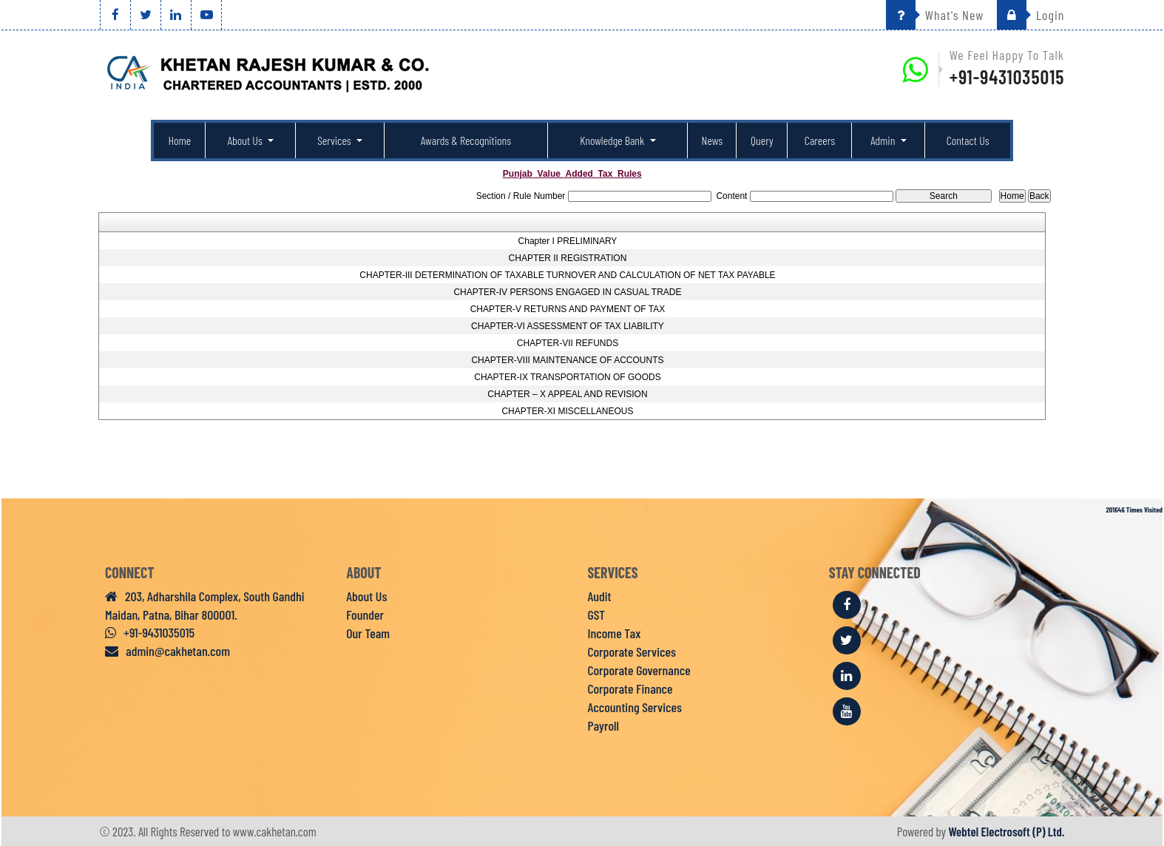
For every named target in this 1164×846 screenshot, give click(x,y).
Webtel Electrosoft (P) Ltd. (1006, 831)
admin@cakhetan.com (167, 651)
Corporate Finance (630, 688)
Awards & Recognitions (466, 140)
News (712, 140)
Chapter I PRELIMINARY (567, 241)
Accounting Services (635, 707)
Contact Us (968, 140)
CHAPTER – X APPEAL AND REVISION (567, 394)
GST (597, 614)
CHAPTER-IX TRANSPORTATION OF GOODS (567, 377)
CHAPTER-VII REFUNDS (567, 343)
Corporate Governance (639, 670)
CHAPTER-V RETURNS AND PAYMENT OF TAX (568, 309)
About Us (366, 596)
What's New (935, 15)
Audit (600, 596)
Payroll (603, 725)
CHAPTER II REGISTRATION (568, 258)
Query (762, 140)
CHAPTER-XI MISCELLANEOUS (567, 411)
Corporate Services (632, 651)
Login (1030, 15)
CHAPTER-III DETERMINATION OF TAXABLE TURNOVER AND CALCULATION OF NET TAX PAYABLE (567, 275)
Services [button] (335, 140)
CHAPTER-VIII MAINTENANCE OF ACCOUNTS (567, 360)
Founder (365, 614)
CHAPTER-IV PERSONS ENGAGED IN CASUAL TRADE (567, 292)
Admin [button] (883, 140)
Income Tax (614, 633)
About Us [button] (246, 140)
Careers (820, 140)
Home (179, 140)
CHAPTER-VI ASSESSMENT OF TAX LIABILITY (567, 326)
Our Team (368, 633)
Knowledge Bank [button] (613, 140)
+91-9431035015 (1007, 76)
